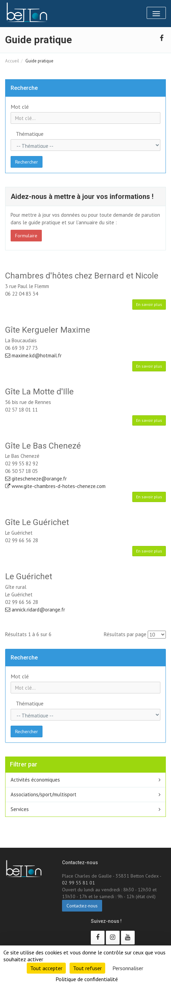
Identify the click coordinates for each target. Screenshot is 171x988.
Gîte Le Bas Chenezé (43, 446)
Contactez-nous (82, 906)
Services (20, 809)
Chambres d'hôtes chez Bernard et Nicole (81, 276)
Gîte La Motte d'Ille (39, 391)
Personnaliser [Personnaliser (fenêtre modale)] (127, 968)
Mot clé (20, 106)
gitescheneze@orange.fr (36, 478)
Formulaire (26, 236)
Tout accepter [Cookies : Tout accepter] (46, 968)
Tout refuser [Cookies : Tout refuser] (87, 968)
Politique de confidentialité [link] (87, 979)
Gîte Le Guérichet (37, 522)
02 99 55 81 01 (78, 883)
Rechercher (26, 162)
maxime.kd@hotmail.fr (33, 355)
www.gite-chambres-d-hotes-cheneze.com (55, 486)
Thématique (30, 133)
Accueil (12, 61)
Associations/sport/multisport (43, 794)
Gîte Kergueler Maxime (47, 330)
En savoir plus (149, 304)
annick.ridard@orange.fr (35, 609)
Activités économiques (35, 779)
